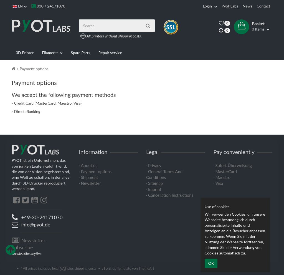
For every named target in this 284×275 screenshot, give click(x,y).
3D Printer (25, 52)
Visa (219, 183)
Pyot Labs (230, 6)
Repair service (110, 52)
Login (210, 6)
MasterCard (226, 171)
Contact (263, 6)
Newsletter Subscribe (28, 244)
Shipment (89, 177)
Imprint (154, 189)
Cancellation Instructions (170, 195)
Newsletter (91, 183)
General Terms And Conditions (164, 174)
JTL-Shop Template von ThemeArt (128, 268)
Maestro (222, 177)
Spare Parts (80, 52)
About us (89, 165)
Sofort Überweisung (233, 165)
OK (211, 263)
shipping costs (86, 268)
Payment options (96, 171)
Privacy (154, 165)
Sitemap (155, 183)
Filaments (52, 52)
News (247, 6)
